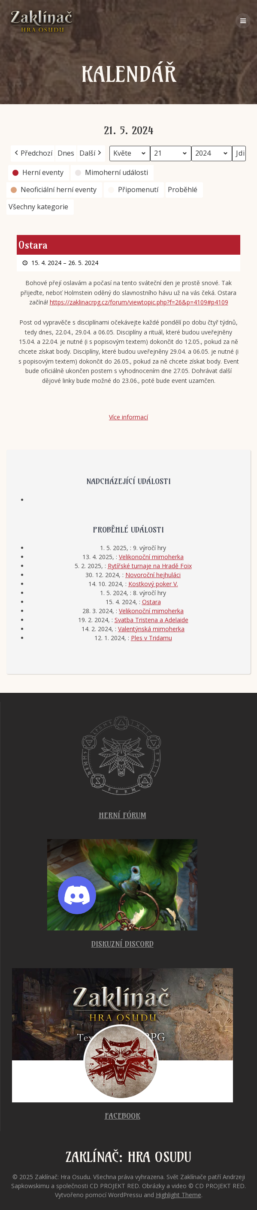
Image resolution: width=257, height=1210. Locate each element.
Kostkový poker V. (153, 584)
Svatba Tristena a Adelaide (151, 620)
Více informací (128, 417)
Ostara (151, 602)
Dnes (65, 153)
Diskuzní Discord (122, 944)
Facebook (122, 1116)
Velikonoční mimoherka (151, 557)
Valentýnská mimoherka (151, 629)
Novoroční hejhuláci (153, 575)
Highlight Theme (178, 1195)
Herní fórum (122, 815)
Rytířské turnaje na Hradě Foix (150, 566)
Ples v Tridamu (151, 638)
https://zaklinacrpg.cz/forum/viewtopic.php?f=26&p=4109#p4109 (139, 302)
